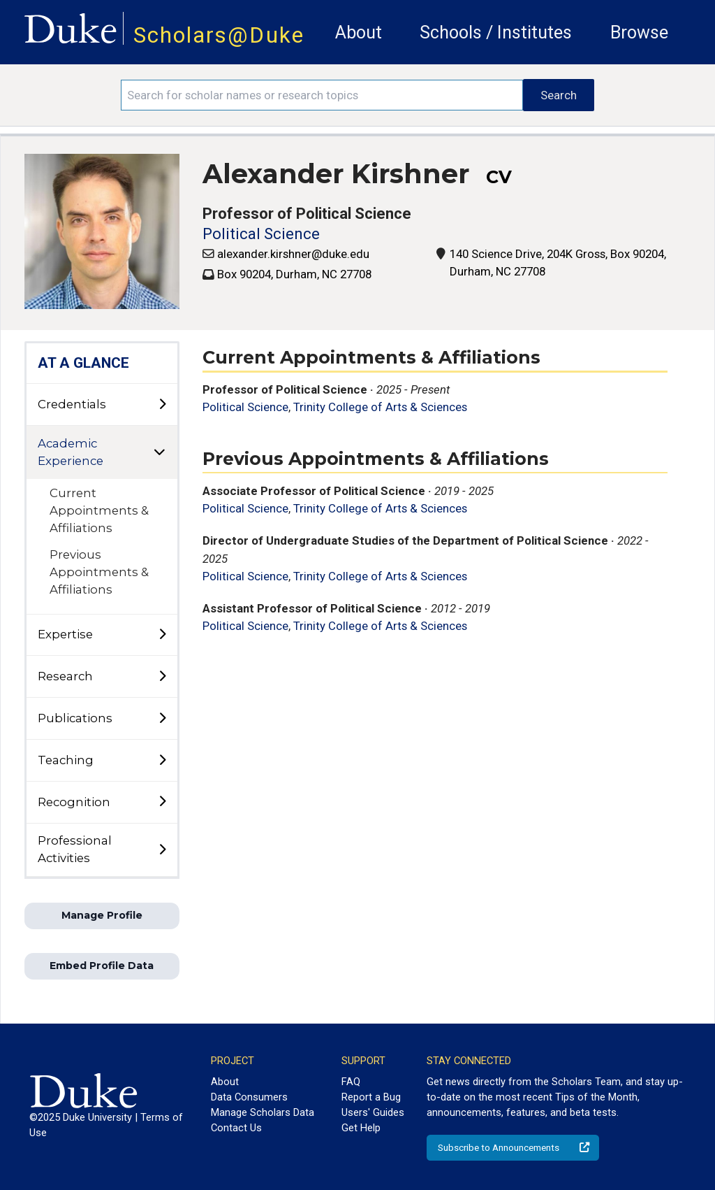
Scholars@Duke (218, 35)
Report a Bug (371, 1097)
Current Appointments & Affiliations (99, 510)
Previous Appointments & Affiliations (99, 571)
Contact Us (236, 1127)
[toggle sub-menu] (162, 405)
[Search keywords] (322, 95)
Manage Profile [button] (101, 915)
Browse (639, 32)
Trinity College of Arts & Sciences (380, 407)
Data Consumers (249, 1097)
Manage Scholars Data (262, 1112)
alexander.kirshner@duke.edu (293, 254)
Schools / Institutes (496, 32)
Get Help (361, 1127)
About (358, 32)
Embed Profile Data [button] (102, 965)
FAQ (350, 1081)
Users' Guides (372, 1112)
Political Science (261, 234)
